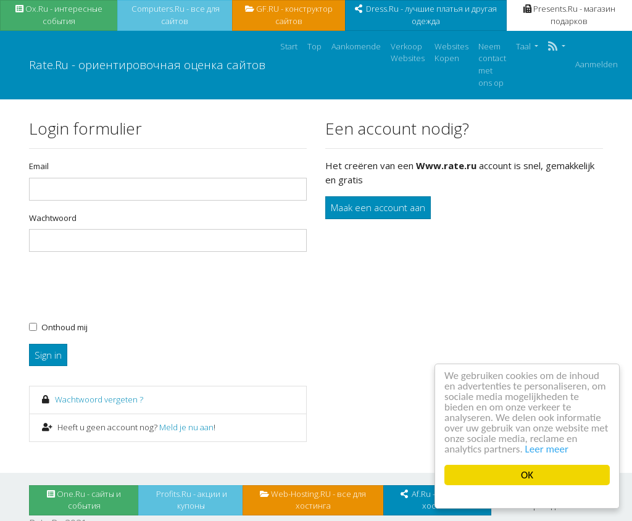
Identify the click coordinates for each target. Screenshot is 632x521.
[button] (556, 47)
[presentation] (123, 286)
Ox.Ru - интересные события (58, 15)
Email (39, 166)
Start (288, 46)
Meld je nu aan (186, 427)
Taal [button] (524, 46)
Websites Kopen (451, 52)
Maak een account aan (378, 207)
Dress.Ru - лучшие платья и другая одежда (426, 15)
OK (527, 475)
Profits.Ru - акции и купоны (190, 500)
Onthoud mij (64, 327)
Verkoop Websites (408, 52)
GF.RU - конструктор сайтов (289, 15)
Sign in (48, 355)
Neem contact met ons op (492, 64)
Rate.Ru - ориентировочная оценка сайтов (147, 64)
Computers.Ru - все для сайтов (175, 15)
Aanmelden (596, 64)
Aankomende (356, 46)
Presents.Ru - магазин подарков (569, 15)
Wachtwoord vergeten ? (99, 399)
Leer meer (546, 449)
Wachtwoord (53, 217)
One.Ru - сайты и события (84, 500)
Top (314, 46)
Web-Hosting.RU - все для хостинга (313, 500)
